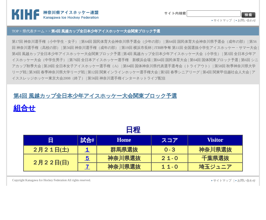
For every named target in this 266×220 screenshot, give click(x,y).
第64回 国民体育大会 (170, 60)
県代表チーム (34, 31)
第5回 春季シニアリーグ (180, 72)
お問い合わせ (247, 20)
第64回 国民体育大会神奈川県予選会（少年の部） (122, 41)
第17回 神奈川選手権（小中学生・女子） (45, 41)
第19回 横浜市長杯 (136, 48)
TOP (15, 31)
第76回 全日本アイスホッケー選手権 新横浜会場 (110, 60)
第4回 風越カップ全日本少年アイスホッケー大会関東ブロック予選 (66, 54)
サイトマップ (223, 20)
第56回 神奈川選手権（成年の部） (91, 48)
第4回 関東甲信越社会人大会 (226, 72)
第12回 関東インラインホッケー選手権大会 (123, 72)
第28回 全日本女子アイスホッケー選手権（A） (82, 66)
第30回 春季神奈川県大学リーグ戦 (57, 72)
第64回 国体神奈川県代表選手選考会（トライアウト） (167, 66)
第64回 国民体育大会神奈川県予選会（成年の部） (206, 41)
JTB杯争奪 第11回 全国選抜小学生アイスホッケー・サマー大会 (205, 48)
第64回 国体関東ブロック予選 (214, 60)
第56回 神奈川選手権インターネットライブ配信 (126, 78)
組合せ (24, 108)
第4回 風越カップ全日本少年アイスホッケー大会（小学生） (172, 54)
